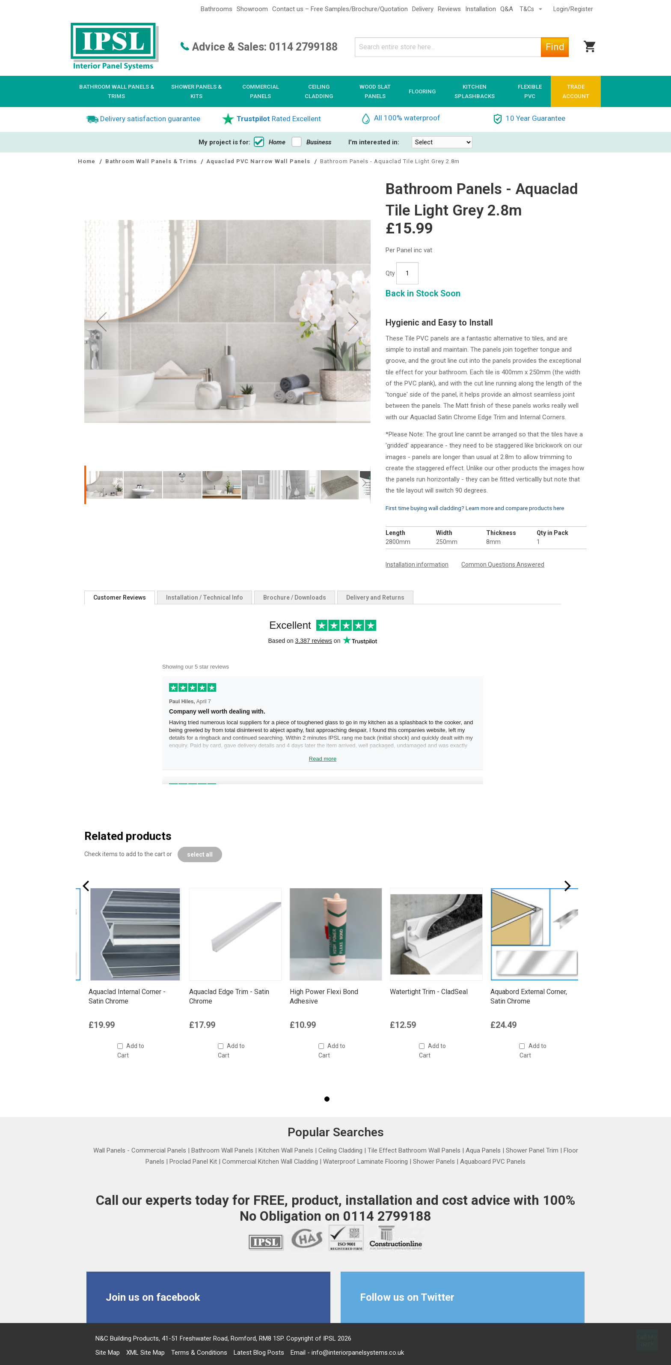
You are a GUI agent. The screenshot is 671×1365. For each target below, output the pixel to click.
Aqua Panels (483, 1150)
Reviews (449, 9)
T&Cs (527, 9)
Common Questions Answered (502, 564)
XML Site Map (145, 1352)
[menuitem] (116, 91)
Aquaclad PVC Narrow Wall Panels (259, 161)
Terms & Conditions (199, 1352)
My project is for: (224, 142)
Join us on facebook (153, 1297)
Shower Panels (434, 1161)
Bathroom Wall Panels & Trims (152, 161)
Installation (480, 9)
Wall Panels (109, 1150)
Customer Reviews (119, 597)
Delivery (422, 9)
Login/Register (573, 9)
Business (311, 142)
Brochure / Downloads (294, 597)
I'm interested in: (373, 142)
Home (269, 142)
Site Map (107, 1352)
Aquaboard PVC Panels (493, 1161)
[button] (104, 485)
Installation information (417, 564)
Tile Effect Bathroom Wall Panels (414, 1150)
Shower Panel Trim (532, 1150)
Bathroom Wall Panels (222, 1150)
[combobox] (462, 47)
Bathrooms (216, 9)
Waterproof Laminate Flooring (365, 1161)
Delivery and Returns (375, 597)
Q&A (506, 9)
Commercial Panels (158, 1150)
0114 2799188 (303, 47)
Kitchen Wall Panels (285, 1150)
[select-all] (200, 854)
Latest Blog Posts (259, 1352)
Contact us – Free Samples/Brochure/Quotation (340, 9)
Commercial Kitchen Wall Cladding (270, 1161)
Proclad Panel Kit (193, 1161)
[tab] (119, 597)
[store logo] (114, 47)
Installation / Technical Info (204, 597)
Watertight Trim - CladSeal (529, 992)
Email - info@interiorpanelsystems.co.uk (347, 1352)
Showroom (252, 9)
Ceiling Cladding (340, 1150)
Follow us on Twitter (407, 1297)
